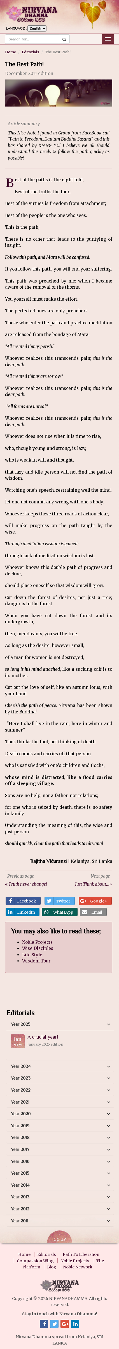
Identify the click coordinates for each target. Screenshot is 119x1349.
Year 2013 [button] (20, 1197)
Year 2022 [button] (21, 1090)
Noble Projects (37, 942)
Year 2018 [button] (20, 1137)
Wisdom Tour (36, 961)
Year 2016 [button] (20, 1161)
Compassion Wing (35, 1260)
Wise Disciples (37, 948)
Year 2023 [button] (21, 1078)
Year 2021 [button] (20, 1102)
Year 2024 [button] (21, 1066)
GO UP (59, 1237)
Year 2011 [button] (19, 1220)
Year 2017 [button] (20, 1149)
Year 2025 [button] (20, 1024)
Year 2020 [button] (21, 1113)
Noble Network (77, 1267)
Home (10, 52)
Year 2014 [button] (20, 1185)
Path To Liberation (81, 1254)
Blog (51, 1267)
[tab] (60, 1024)
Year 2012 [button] (20, 1209)
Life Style (32, 954)
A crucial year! (42, 1037)
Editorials (30, 52)
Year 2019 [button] (20, 1125)
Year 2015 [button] (20, 1173)
